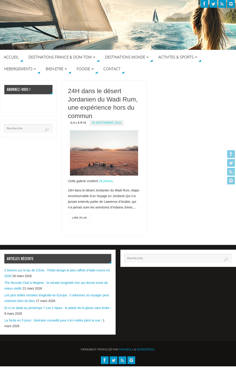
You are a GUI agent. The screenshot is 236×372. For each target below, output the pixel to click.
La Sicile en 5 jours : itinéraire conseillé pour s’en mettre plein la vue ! (53, 320)
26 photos (106, 181)
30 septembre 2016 (106, 122)
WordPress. (146, 349)
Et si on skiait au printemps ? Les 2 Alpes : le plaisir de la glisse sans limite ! (57, 308)
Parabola (126, 349)
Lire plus (79, 217)
